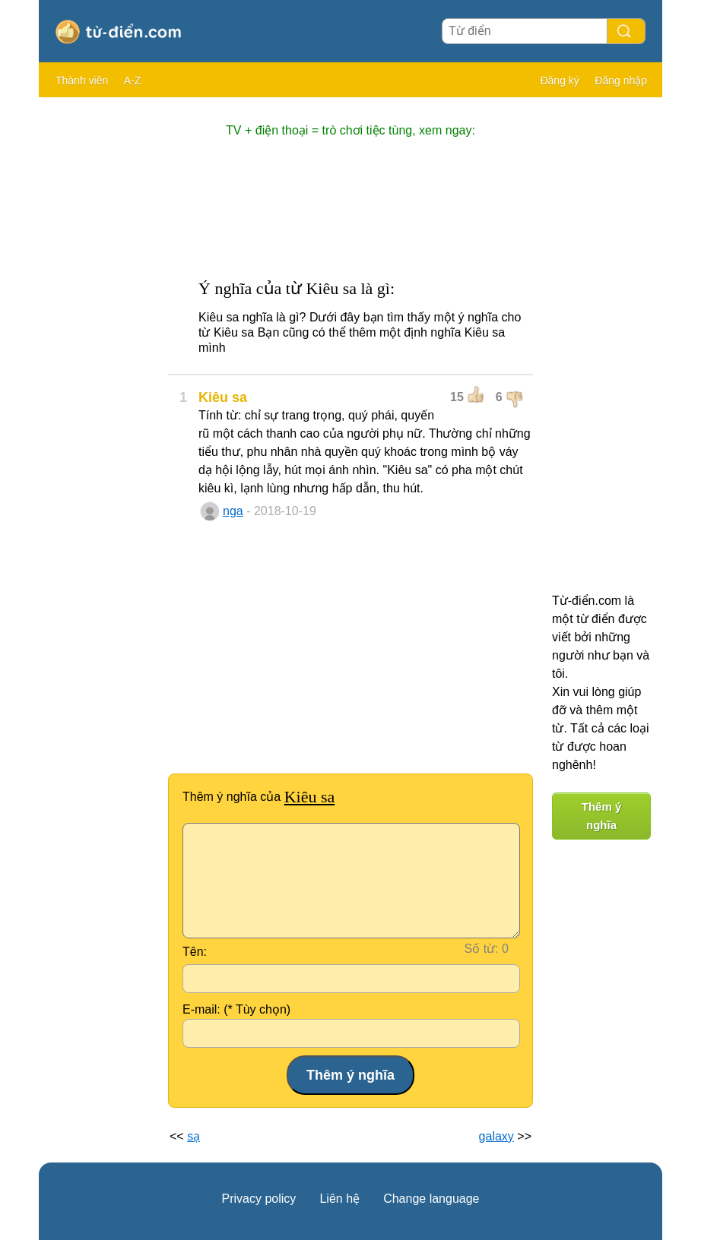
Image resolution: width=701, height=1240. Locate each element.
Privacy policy (259, 1198)
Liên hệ (339, 1198)
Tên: (194, 951)
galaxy (496, 1136)
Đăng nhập (621, 80)
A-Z (132, 80)
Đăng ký (559, 80)
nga (233, 511)
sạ (193, 1136)
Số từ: (482, 948)
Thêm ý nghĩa (602, 815)
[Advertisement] (99, 334)
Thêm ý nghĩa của (258, 796)
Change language (431, 1198)
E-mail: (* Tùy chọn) (236, 1009)
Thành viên (82, 80)
